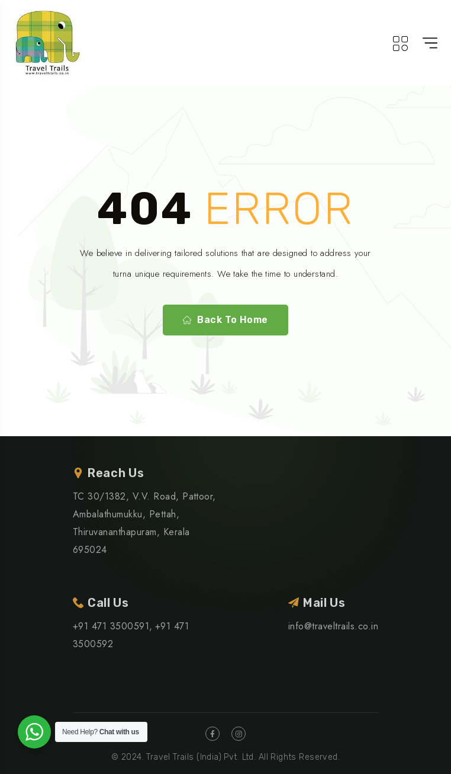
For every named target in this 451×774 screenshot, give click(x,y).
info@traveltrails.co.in (333, 626)
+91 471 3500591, (113, 626)
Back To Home (225, 320)
